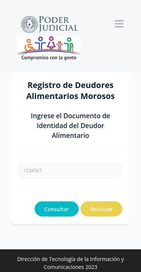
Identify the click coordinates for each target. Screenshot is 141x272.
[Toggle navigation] (119, 24)
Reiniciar (101, 209)
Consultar (56, 209)
